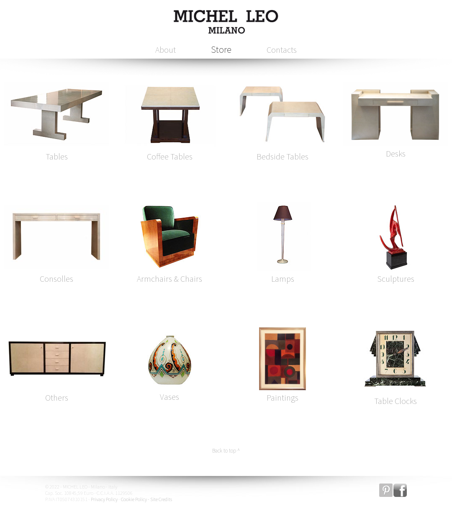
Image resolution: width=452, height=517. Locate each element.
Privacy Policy (104, 499)
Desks (396, 153)
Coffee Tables (170, 156)
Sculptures (395, 278)
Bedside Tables (282, 156)
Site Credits (161, 499)
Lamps (282, 278)
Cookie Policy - (135, 499)
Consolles (56, 278)
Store (221, 49)
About (165, 49)
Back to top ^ (226, 450)
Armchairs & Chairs (169, 278)
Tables (57, 156)
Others (56, 397)
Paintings (282, 397)
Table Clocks (395, 401)
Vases (169, 396)
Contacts (282, 49)
